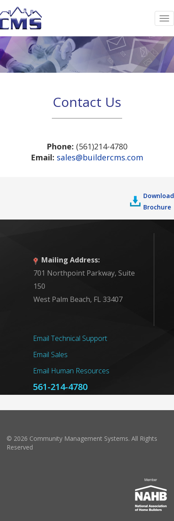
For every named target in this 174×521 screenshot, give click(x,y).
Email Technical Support (70, 338)
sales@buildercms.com (100, 157)
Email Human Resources (71, 371)
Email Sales (50, 354)
